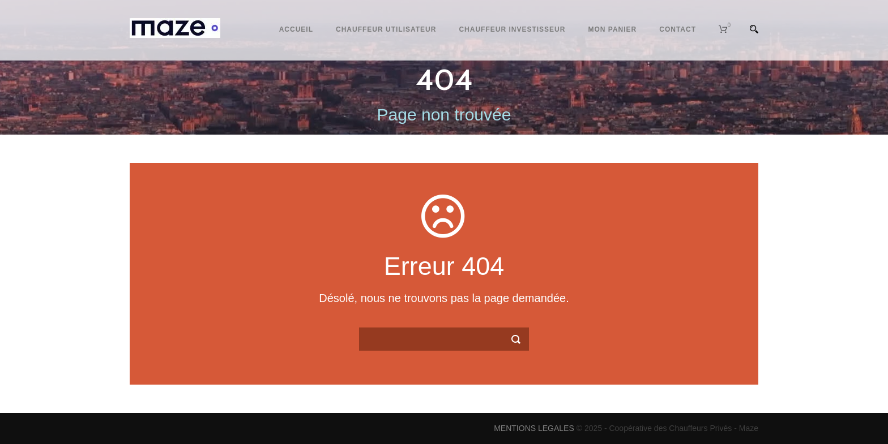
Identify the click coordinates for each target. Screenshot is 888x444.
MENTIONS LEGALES (534, 428)
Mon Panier (612, 29)
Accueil (296, 29)
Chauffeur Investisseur (512, 29)
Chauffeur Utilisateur (386, 29)
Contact (677, 29)
